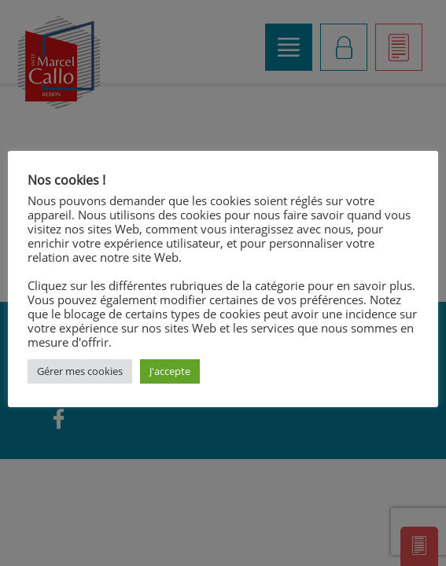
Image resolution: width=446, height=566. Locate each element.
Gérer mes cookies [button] (80, 371)
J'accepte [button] (169, 371)
